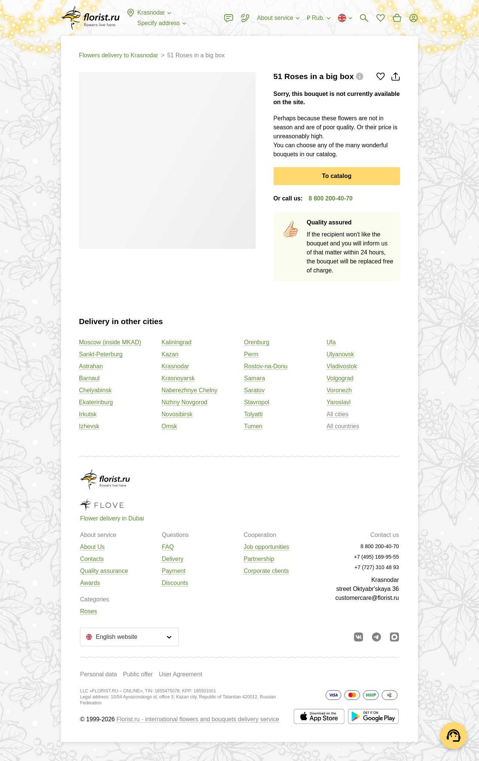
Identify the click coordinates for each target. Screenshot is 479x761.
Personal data (98, 674)
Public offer (138, 674)
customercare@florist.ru (367, 598)
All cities (338, 414)
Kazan (170, 354)
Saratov (254, 390)
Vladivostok (342, 366)
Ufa (331, 342)
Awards (90, 583)
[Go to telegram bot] (376, 636)
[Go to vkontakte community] (358, 636)
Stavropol (256, 402)
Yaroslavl (339, 402)
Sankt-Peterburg (101, 354)
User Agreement (180, 674)
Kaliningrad (177, 342)
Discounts (175, 583)
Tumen (253, 426)
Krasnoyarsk (178, 378)
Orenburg (256, 342)
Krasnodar (175, 366)
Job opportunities (266, 547)
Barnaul (89, 378)
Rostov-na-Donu (266, 366)
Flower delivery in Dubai (112, 518)
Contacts (92, 559)
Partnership (259, 559)
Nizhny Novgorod (185, 402)
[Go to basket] (397, 17)
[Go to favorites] (380, 17)
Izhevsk (89, 426)
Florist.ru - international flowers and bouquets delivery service (197, 719)
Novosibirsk (177, 414)
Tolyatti (253, 414)
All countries (343, 426)
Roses (88, 611)
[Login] (413, 17)
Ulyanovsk (340, 354)
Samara (254, 378)
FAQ (168, 547)
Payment (173, 571)
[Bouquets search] (364, 17)
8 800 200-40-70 (331, 198)
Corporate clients (266, 571)
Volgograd (340, 378)
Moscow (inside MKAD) (110, 342)
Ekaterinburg (96, 402)
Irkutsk (88, 414)
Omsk (169, 426)
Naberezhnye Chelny (189, 390)
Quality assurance (104, 571)
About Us (92, 547)
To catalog (336, 176)
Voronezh (339, 390)
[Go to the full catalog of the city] (90, 18)
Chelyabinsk (95, 390)
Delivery (172, 559)
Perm (251, 354)
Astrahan (91, 366)
